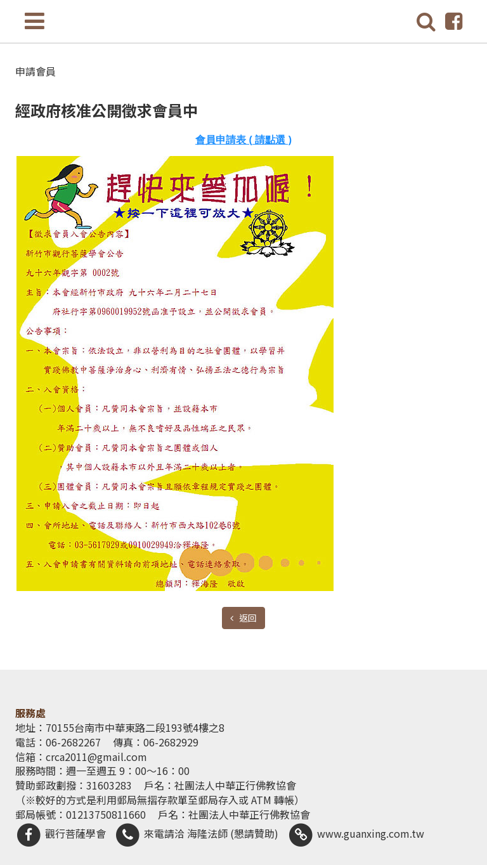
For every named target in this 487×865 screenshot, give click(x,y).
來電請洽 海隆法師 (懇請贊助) (197, 833)
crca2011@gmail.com (96, 756)
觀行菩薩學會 (60, 833)
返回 (247, 617)
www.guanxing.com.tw (355, 833)
